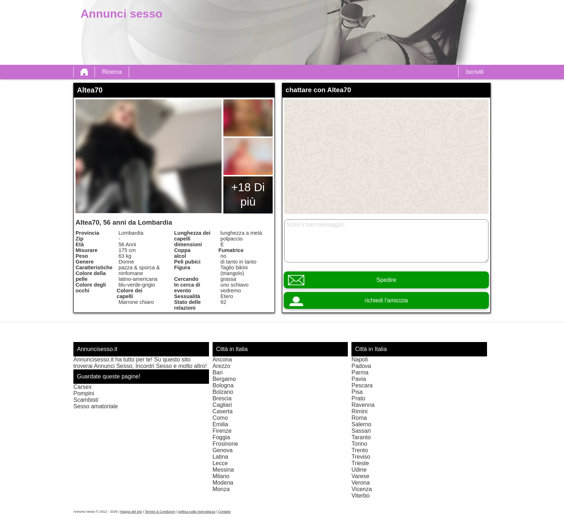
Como (220, 418)
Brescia (222, 398)
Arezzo (222, 366)
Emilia (220, 424)
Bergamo (224, 379)
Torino (359, 444)
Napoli (359, 359)
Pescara (362, 385)
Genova (223, 450)
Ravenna (362, 405)
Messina (223, 470)
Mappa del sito (131, 511)
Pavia (358, 379)
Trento (359, 450)
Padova (361, 366)
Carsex (82, 387)
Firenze (222, 431)
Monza (221, 489)
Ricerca (112, 72)
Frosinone (225, 444)
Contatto (224, 511)
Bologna (223, 385)
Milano (221, 476)
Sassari (360, 431)
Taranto (360, 437)
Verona (360, 483)
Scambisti (85, 400)
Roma (359, 418)
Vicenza (361, 489)
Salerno (361, 424)
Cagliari (222, 405)
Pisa (357, 392)
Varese (360, 476)
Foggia (221, 437)
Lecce (220, 463)
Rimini (359, 411)
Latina (220, 457)
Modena (223, 483)
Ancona (222, 359)
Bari (218, 372)
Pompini (83, 393)
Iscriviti (474, 72)
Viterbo (360, 496)
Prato (358, 398)
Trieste (360, 463)
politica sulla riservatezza (196, 511)
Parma (359, 372)
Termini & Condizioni (160, 511)
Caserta (223, 411)
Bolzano (223, 392)
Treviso (360, 457)
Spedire (386, 280)
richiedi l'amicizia (386, 300)
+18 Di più (248, 194)
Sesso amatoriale (95, 406)
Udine (359, 470)
